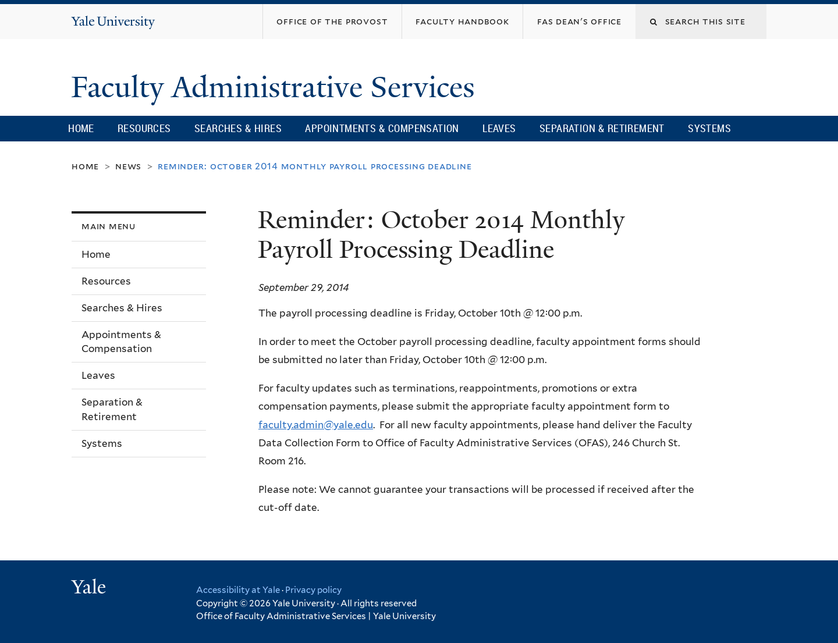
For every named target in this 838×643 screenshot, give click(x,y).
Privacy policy (313, 590)
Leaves (499, 128)
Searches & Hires (238, 128)
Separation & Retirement (602, 128)
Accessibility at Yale (238, 590)
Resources (144, 128)
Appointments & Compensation (382, 128)
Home (81, 128)
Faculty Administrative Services (276, 87)
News (128, 166)
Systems (709, 128)
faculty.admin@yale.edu (315, 425)
